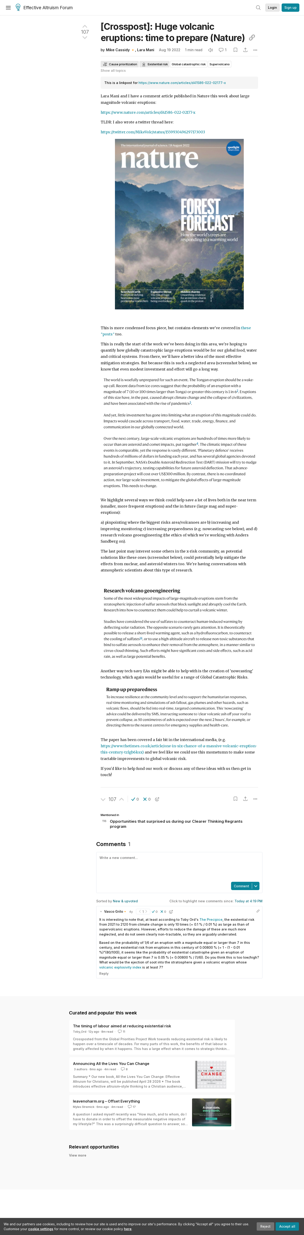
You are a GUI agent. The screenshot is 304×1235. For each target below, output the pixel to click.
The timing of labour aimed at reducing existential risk (122, 1026)
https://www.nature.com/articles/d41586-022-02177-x (182, 83)
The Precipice (211, 919)
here (128, 1229)
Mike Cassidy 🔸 (120, 50)
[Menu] (8, 7)
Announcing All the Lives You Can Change (111, 1063)
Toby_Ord (79, 1031)
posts (107, 334)
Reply (103, 973)
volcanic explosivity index (120, 967)
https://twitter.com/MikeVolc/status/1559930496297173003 (153, 132)
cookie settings (40, 1229)
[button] (135, 799)
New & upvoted (125, 901)
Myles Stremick (83, 1107)
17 (131, 1107)
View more (77, 1155)
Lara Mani (145, 50)
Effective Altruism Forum (44, 7)
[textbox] (178, 866)
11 (121, 1031)
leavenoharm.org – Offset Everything (106, 1101)
